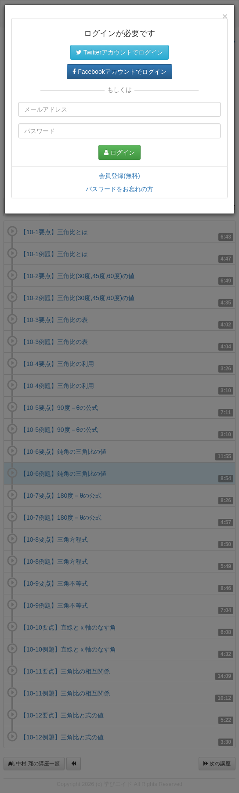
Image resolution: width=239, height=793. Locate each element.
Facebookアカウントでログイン (119, 71)
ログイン (119, 152)
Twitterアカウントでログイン (119, 52)
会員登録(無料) (119, 175)
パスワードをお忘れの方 (119, 188)
